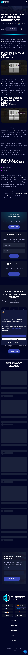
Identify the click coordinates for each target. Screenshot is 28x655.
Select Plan (14, 227)
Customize (14, 339)
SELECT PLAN (14, 351)
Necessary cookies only (14, 342)
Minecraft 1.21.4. (18, 177)
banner (14, 130)
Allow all (14, 336)
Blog (2, 10)
